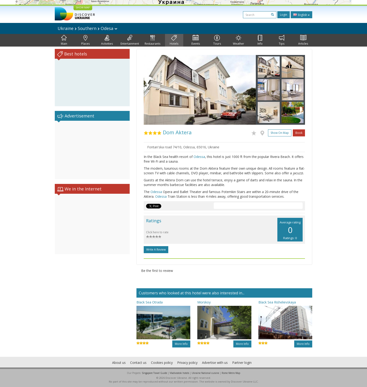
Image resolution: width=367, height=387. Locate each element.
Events (195, 40)
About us (119, 362)
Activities (107, 40)
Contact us (138, 362)
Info (260, 40)
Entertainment (130, 40)
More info (181, 344)
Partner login (242, 362)
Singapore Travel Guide (154, 373)
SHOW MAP (83, 7)
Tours (217, 40)
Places (85, 40)
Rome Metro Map (231, 373)
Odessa (199, 156)
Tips (281, 40)
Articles (303, 40)
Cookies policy (162, 362)
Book (298, 133)
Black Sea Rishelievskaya (277, 302)
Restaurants (152, 40)
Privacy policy (187, 362)
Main (64, 40)
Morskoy (204, 302)
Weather (238, 40)
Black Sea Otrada (149, 302)
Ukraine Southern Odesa (87, 28)
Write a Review (156, 250)
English (301, 15)
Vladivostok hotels (179, 373)
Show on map (280, 133)
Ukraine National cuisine (205, 373)
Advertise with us (215, 362)
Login (283, 15)
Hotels (174, 40)
